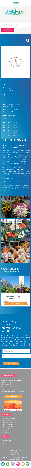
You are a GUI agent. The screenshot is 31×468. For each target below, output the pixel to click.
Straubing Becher (7, 426)
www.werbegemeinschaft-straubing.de (12, 391)
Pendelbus (5, 432)
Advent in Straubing (8, 418)
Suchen (7, 30)
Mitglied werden (7, 444)
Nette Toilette (6, 428)
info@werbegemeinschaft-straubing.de (13, 390)
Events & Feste (7, 442)
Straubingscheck (7, 424)
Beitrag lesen (15, 303)
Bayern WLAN (6, 420)
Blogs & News (6, 440)
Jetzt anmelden (11, 363)
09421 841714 (9, 387)
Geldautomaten (7, 422)
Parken (4, 430)
